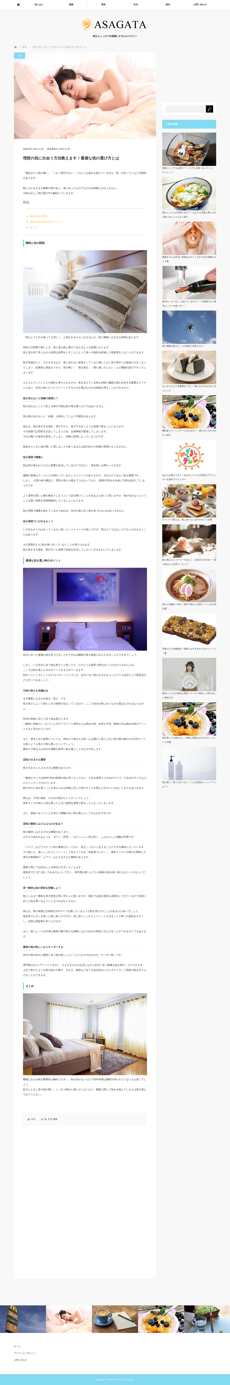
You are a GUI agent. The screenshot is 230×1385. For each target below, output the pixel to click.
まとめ (33, 227)
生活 (136, 4)
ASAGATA (112, 1380)
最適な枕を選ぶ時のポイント (46, 221)
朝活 (168, 4)
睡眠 (55, 1119)
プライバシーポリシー (25, 1353)
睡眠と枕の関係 (38, 216)
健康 (71, 4)
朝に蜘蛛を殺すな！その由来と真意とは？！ (183, 346)
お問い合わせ (200, 4)
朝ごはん (39, 4)
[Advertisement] (53, 1160)
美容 (103, 4)
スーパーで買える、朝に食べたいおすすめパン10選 (187, 519)
